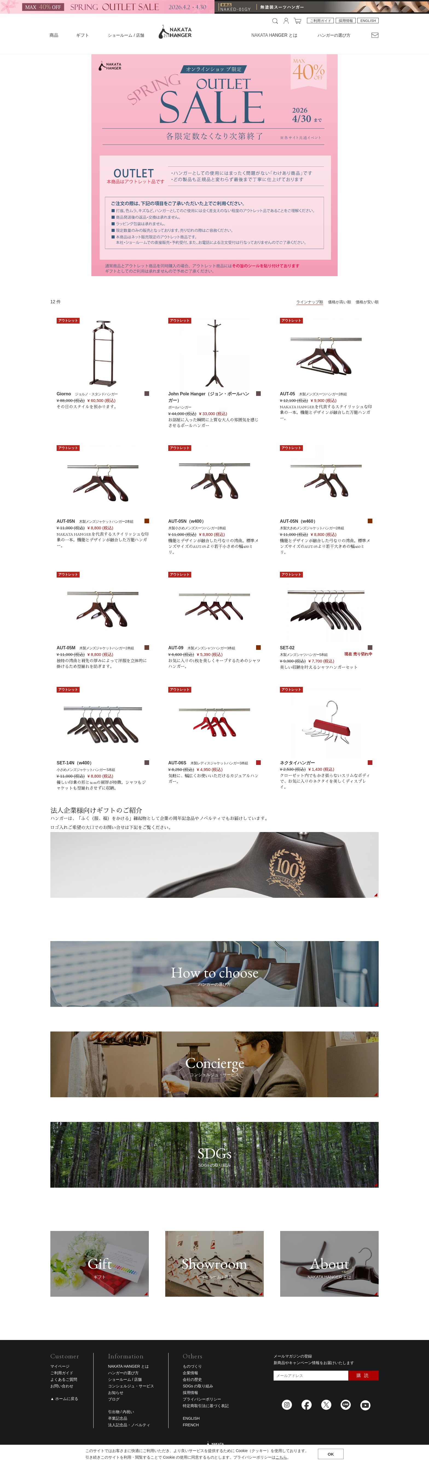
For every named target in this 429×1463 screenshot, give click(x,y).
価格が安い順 (367, 302)
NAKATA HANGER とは (128, 1366)
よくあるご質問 (63, 1379)
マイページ (59, 1366)
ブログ (114, 1399)
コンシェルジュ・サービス (131, 1386)
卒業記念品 (117, 1418)
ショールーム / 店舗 (125, 35)
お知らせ (171, 35)
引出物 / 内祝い (121, 1412)
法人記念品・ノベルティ (129, 1425)
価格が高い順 (339, 302)
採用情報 (345, 21)
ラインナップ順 (309, 302)
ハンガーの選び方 (334, 35)
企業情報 (190, 1373)
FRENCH (191, 1425)
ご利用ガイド (321, 21)
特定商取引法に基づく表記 (206, 1406)
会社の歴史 (192, 1379)
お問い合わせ (61, 1386)
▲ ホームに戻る (64, 1398)
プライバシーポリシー (202, 1399)
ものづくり (192, 1366)
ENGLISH (368, 21)
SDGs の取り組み (198, 1386)
